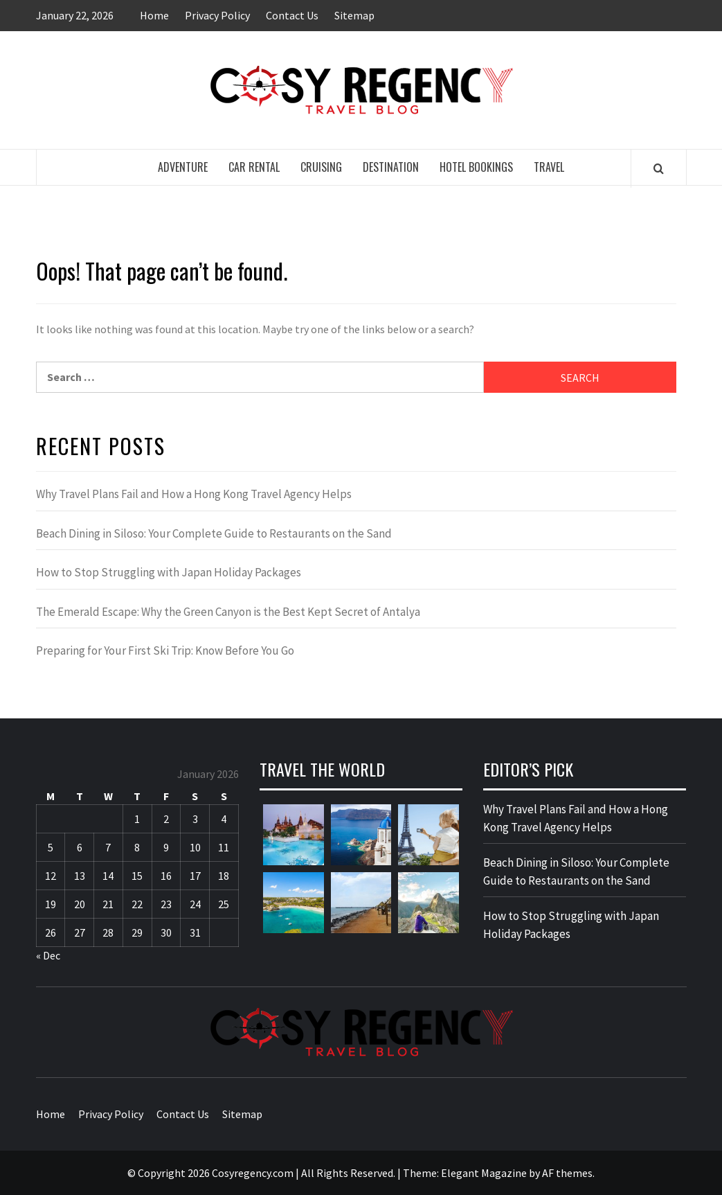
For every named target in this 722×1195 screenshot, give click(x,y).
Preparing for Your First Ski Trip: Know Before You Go (165, 650)
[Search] (658, 168)
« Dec (48, 955)
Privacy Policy (217, 15)
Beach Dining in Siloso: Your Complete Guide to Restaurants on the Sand (214, 533)
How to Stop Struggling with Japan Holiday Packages (168, 572)
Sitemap (354, 15)
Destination (391, 167)
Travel (549, 167)
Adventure (183, 167)
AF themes (567, 1173)
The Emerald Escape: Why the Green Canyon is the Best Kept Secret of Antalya (228, 611)
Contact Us (292, 15)
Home (154, 15)
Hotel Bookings (476, 167)
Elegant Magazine (484, 1173)
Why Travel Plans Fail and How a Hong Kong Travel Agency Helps (194, 494)
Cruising (321, 167)
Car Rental (254, 167)
